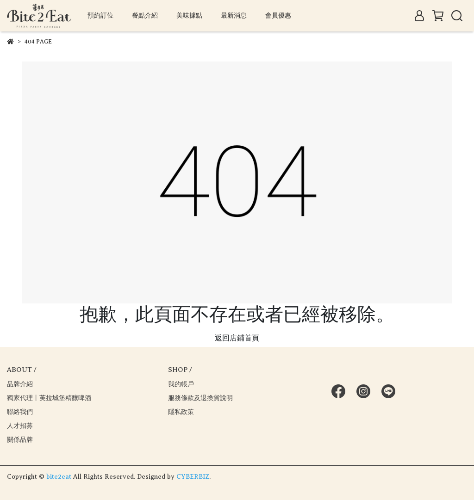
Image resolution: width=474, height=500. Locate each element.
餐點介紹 (145, 15)
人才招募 (20, 425)
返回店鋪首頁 (237, 338)
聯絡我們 (20, 411)
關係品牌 (20, 439)
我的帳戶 (181, 384)
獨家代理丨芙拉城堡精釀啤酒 (49, 398)
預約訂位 (100, 15)
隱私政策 (181, 411)
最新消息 (234, 15)
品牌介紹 (20, 384)
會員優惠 (278, 15)
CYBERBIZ (192, 476)
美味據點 (189, 15)
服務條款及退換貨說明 (200, 398)
